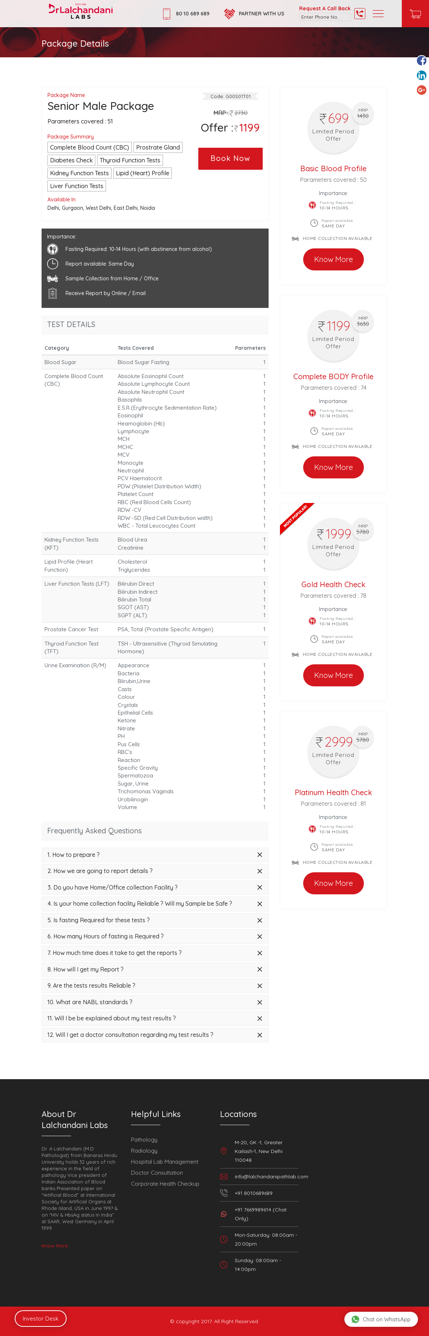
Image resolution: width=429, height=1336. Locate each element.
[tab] (155, 855)
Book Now (230, 158)
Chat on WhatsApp (381, 1319)
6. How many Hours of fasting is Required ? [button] (105, 936)
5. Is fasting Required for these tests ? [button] (98, 920)
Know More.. (56, 1246)
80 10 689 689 (192, 13)
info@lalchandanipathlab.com (271, 1176)
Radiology (144, 1150)
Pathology (144, 1139)
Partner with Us (261, 13)
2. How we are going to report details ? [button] (100, 871)
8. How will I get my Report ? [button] (85, 969)
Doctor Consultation (157, 1172)
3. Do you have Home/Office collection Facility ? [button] (112, 887)
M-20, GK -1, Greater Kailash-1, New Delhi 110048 (259, 1151)
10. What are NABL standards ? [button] (89, 1002)
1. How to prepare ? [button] (73, 855)
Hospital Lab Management (164, 1161)
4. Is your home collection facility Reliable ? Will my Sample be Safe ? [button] (139, 904)
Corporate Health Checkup (165, 1183)
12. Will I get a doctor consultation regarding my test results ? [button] (130, 1035)
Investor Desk (40, 1318)
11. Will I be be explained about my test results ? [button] (111, 1018)
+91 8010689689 (254, 1193)
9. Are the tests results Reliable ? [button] (91, 986)
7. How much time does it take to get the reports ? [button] (114, 953)
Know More (333, 259)
